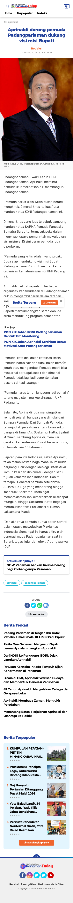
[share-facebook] (27, 605)
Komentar (36, 614)
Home (8, 13)
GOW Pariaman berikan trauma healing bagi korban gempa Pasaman (36, 567)
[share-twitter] (33, 605)
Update (49, 302)
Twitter (38, 877)
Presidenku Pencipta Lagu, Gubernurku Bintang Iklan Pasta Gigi (25, 771)
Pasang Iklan (28, 884)
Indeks (42, 13)
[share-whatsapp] (39, 605)
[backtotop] (36, 857)
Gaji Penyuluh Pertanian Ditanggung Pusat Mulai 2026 (26, 789)
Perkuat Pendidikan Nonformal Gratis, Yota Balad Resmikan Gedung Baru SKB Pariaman (26, 826)
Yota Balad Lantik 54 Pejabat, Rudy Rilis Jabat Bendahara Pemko (25, 808)
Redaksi (13, 884)
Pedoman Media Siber (51, 884)
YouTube (53, 877)
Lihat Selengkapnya (36, 842)
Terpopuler (25, 13)
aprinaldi (12, 582)
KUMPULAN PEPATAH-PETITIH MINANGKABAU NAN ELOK (27, 753)
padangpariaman (35, 582)
